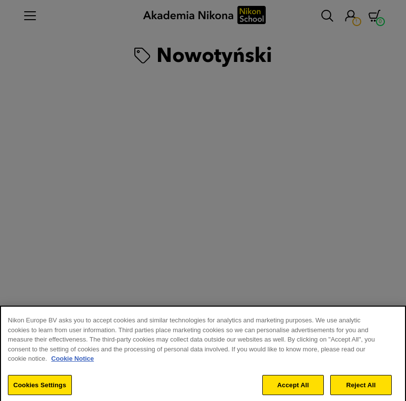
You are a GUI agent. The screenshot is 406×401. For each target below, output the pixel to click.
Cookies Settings (39, 389)
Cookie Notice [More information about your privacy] (72, 363)
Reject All (360, 389)
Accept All (293, 389)
